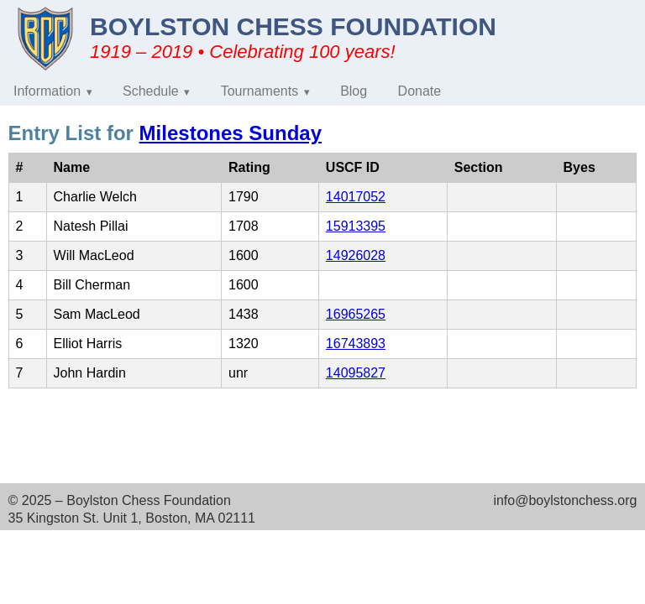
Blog (353, 91)
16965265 (355, 314)
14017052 (355, 197)
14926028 (355, 255)
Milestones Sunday (230, 133)
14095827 (355, 373)
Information (47, 91)
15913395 (355, 226)
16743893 (355, 343)
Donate (420, 91)
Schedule (151, 91)
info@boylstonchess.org (565, 500)
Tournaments (260, 91)
